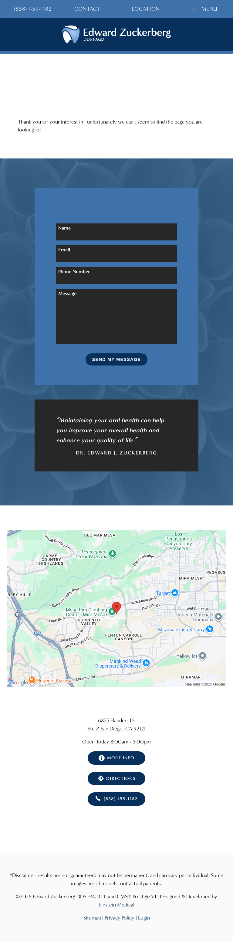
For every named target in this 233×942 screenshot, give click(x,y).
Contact (87, 8)
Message (67, 293)
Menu (204, 8)
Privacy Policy (119, 918)
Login (144, 918)
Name (64, 228)
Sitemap (92, 918)
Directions (116, 778)
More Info (117, 758)
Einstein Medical (116, 905)
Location (146, 8)
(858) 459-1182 (116, 799)
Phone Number (74, 271)
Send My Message (116, 359)
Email (64, 250)
